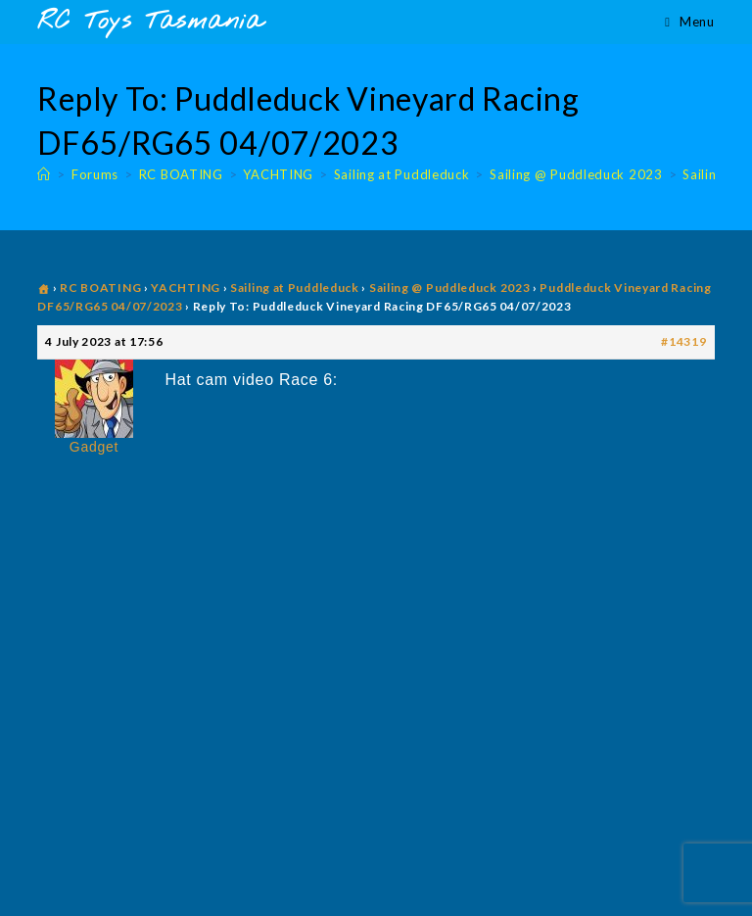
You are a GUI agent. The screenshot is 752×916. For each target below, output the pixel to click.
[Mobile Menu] (689, 21)
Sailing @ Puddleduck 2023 (450, 287)
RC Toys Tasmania (149, 22)
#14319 (683, 341)
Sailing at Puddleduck (294, 287)
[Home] (44, 174)
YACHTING (185, 287)
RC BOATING (100, 287)
